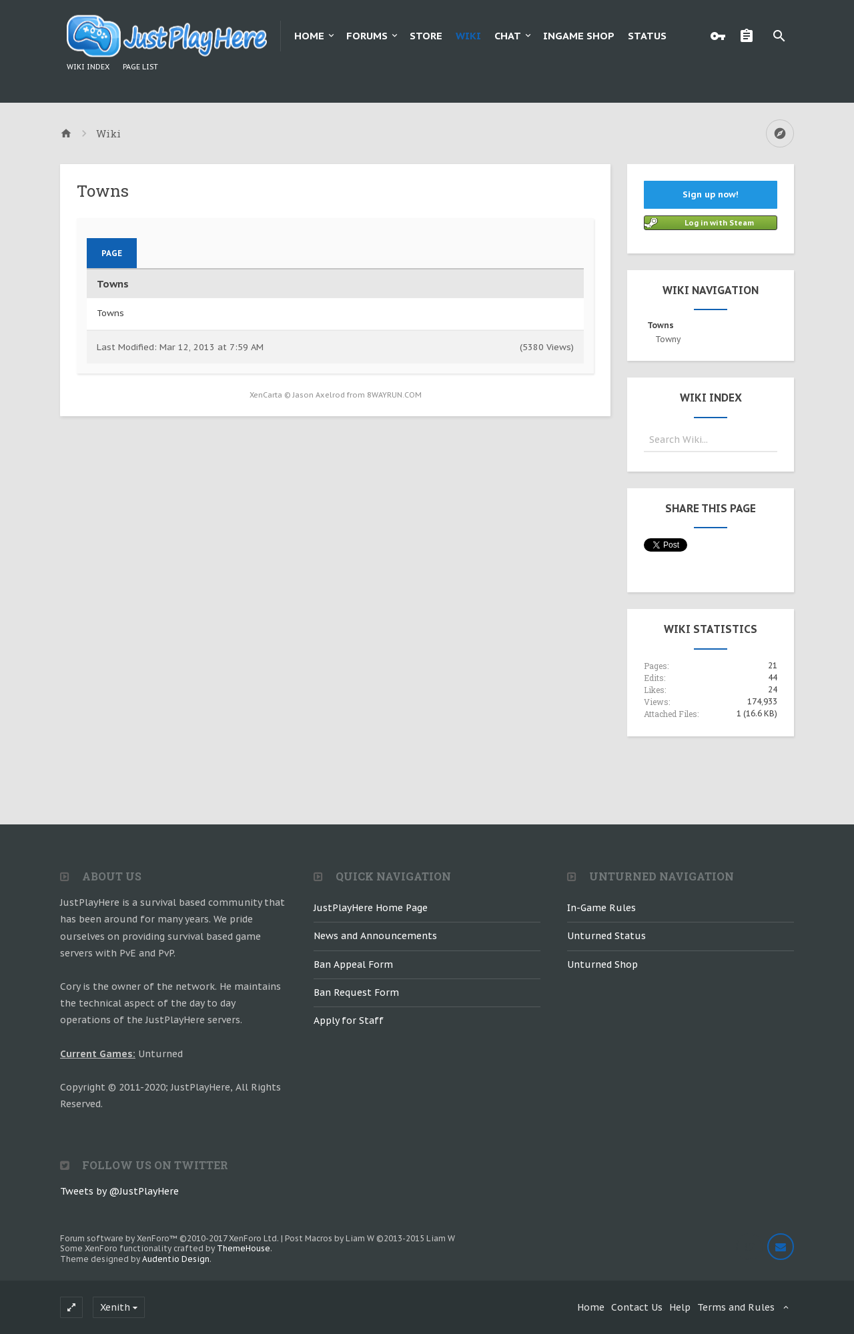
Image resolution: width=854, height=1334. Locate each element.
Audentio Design (175, 1259)
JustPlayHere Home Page (371, 908)
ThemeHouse (243, 1248)
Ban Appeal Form (353, 964)
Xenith (115, 1307)
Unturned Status (606, 936)
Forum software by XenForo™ (169, 1238)
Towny (668, 339)
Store (426, 35)
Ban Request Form (356, 992)
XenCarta (266, 395)
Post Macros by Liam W (370, 1238)
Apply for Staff (349, 1021)
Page (111, 253)
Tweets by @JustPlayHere (119, 1191)
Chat (507, 35)
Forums (367, 35)
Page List (140, 66)
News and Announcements (375, 936)
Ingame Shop (578, 35)
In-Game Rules (601, 908)
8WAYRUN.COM (394, 395)
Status (647, 35)
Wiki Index (88, 66)
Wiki (468, 35)
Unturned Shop (602, 964)
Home (309, 35)
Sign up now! (711, 194)
